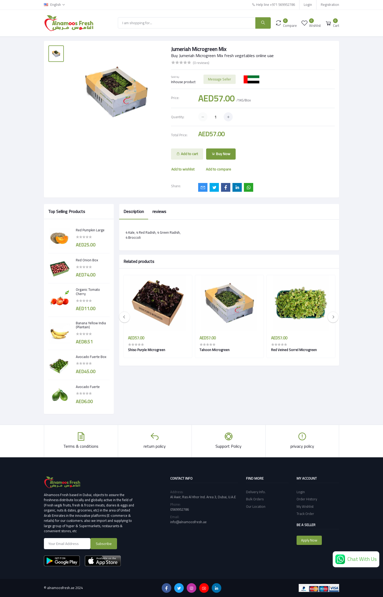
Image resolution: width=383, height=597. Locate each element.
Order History (307, 499)
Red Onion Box (87, 260)
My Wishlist (305, 506)
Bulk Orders (255, 499)
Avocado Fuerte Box (91, 357)
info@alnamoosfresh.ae (188, 522)
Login (308, 4)
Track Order (305, 513)
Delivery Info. (256, 492)
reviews (159, 211)
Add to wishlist (182, 169)
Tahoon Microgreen (214, 349)
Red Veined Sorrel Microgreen (294, 349)
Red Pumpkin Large (90, 230)
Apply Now (309, 540)
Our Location (255, 506)
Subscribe (104, 543)
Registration (330, 4)
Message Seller (219, 79)
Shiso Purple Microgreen (146, 349)
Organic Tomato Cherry (88, 292)
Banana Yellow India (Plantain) (91, 325)
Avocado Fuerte (88, 387)
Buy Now (220, 153)
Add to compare (218, 169)
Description (133, 211)
